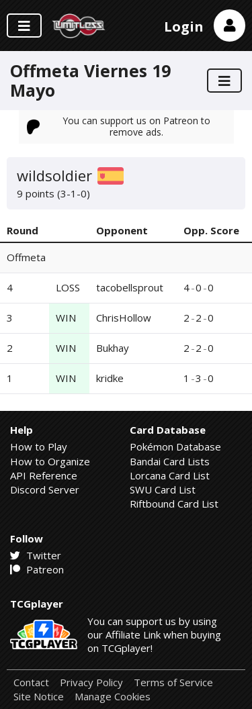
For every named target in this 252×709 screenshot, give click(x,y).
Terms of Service (173, 682)
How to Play (38, 446)
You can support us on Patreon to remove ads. (119, 126)
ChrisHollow (123, 317)
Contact (31, 682)
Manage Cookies (113, 696)
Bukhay (112, 347)
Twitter (35, 555)
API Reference (43, 475)
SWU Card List (163, 489)
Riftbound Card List (174, 503)
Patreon (37, 569)
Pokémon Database (175, 446)
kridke (110, 378)
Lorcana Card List (170, 475)
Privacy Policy (91, 682)
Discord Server (44, 489)
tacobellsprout (129, 287)
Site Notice (38, 696)
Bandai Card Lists (170, 461)
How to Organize (50, 461)
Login (184, 26)
